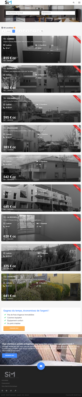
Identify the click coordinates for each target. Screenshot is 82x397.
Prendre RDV (14, 328)
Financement (6, 383)
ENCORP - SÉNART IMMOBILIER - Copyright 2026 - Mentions (15, 395)
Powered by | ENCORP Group (73, 395)
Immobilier (5, 380)
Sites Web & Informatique (9, 386)
